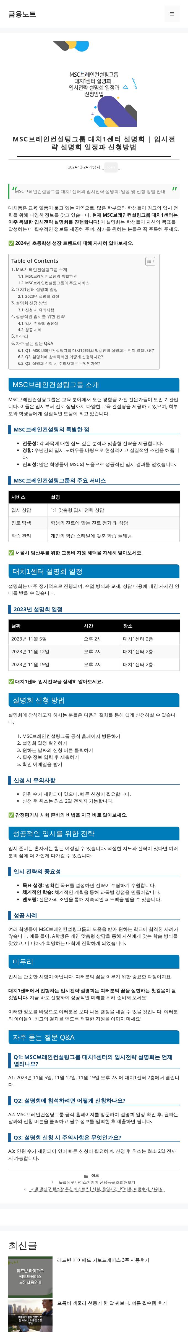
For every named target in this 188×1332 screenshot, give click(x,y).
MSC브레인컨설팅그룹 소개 (41, 269)
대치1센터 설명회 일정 (37, 289)
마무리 (22, 336)
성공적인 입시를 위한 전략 (40, 316)
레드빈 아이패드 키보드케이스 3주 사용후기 (59, 1260)
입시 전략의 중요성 (41, 323)
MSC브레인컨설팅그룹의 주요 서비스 (57, 282)
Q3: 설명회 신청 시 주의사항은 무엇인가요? (62, 363)
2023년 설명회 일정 (42, 296)
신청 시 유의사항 (39, 309)
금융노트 (22, 13)
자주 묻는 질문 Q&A (34, 343)
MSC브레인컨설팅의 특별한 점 (51, 276)
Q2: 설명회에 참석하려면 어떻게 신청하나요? (64, 356)
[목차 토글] (147, 261)
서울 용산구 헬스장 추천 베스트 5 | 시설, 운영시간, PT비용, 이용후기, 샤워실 (97, 1188)
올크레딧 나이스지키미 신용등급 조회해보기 (97, 1182)
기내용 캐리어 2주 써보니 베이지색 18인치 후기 (63, 1278)
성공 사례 (33, 329)
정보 (95, 1175)
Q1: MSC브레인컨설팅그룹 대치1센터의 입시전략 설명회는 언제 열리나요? (89, 350)
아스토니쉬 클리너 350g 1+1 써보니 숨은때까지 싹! (67, 1288)
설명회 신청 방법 (31, 302)
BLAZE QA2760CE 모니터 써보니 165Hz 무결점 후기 (67, 1297)
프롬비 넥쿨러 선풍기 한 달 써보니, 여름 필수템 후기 (68, 1269)
